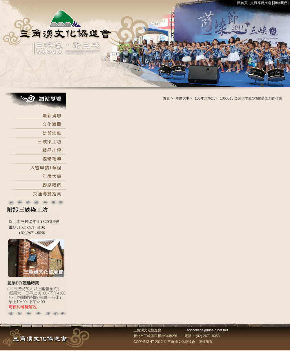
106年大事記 (205, 98)
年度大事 (182, 98)
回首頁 (242, 3)
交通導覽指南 (260, 3)
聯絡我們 (280, 3)
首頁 (166, 98)
